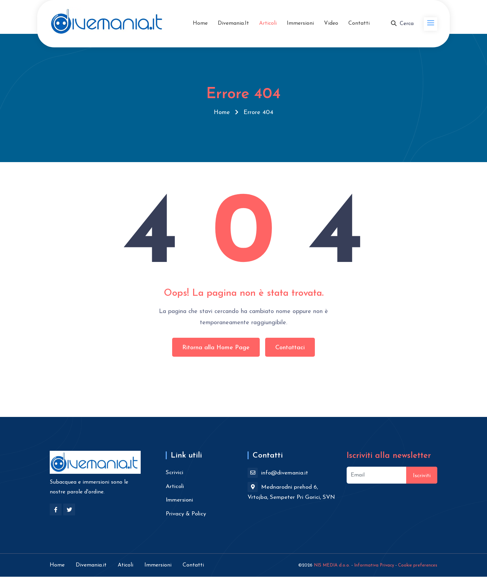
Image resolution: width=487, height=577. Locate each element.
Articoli (268, 23)
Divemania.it (233, 23)
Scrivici (174, 472)
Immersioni (300, 23)
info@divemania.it (278, 473)
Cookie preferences (417, 565)
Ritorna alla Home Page (216, 348)
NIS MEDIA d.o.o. (332, 565)
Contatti (359, 23)
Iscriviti (422, 476)
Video (331, 23)
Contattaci (290, 348)
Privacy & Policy (186, 514)
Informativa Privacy (374, 565)
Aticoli (125, 565)
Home (200, 23)
